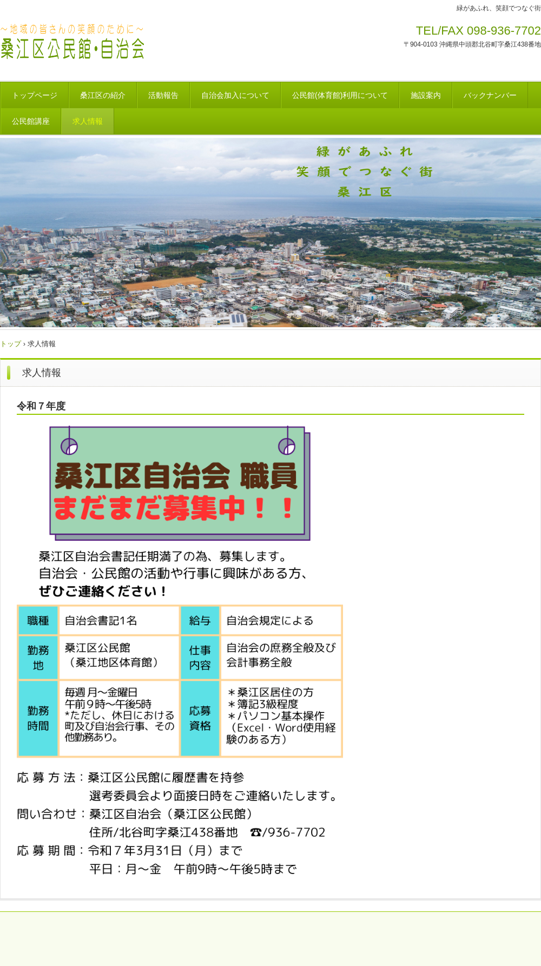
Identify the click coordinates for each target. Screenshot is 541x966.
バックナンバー (490, 95)
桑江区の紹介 (103, 95)
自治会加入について (235, 95)
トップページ (34, 95)
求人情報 (87, 121)
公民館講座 (31, 121)
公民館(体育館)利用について (340, 95)
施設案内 (426, 95)
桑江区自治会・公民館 (125, 46)
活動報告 (163, 95)
